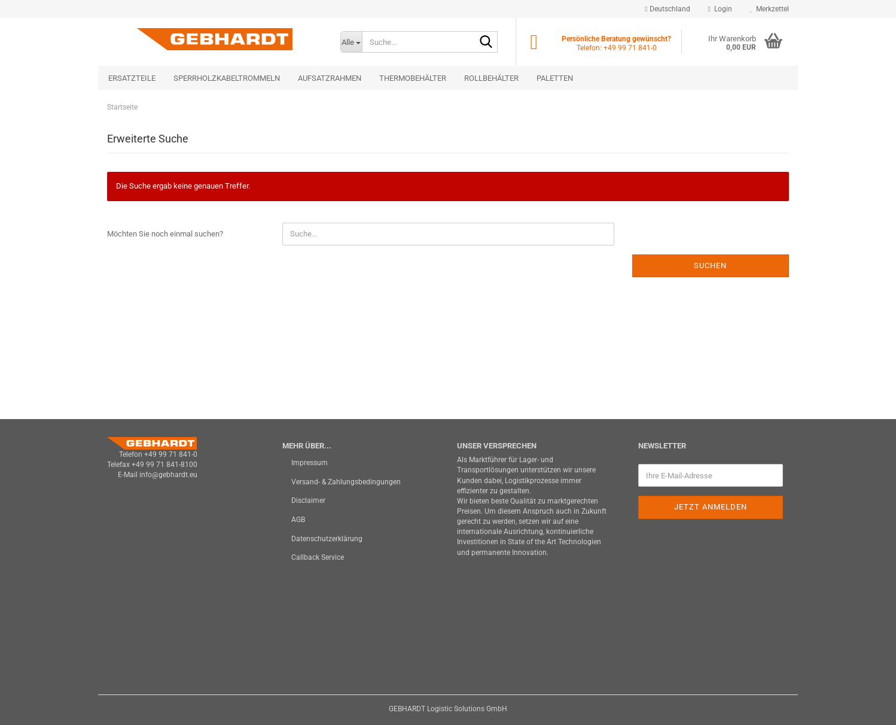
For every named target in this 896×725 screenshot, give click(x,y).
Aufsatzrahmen (329, 78)
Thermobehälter (412, 78)
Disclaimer (308, 500)
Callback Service (317, 557)
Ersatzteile (132, 78)
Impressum (309, 463)
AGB (298, 519)
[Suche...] (351, 42)
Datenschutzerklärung (326, 539)
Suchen (710, 265)
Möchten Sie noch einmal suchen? (165, 233)
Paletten (555, 78)
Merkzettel (769, 9)
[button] (667, 9)
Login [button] (720, 9)
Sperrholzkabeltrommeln (226, 78)
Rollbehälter (491, 78)
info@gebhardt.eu (168, 475)
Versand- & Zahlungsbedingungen (346, 482)
